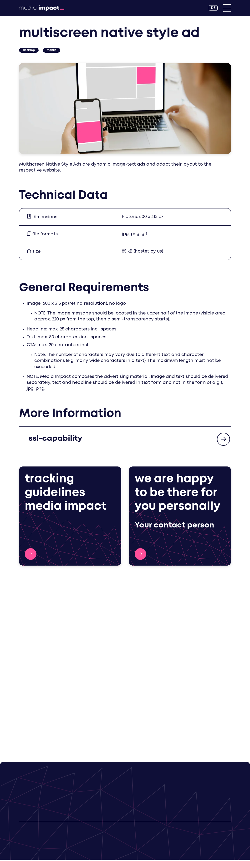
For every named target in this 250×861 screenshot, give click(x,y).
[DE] (213, 7)
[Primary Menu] (227, 8)
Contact (140, 555)
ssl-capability (55, 439)
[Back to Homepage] (41, 8)
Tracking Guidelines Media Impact (30, 555)
